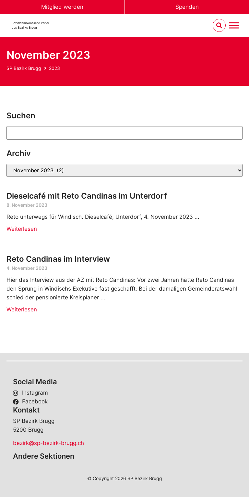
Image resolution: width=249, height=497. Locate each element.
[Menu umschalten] (234, 25)
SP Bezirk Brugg (23, 68)
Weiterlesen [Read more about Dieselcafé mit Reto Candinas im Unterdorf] (21, 229)
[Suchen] (124, 133)
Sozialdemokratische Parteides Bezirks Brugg (30, 25)
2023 (54, 68)
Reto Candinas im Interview (58, 259)
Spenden (187, 7)
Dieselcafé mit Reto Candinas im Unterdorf (86, 196)
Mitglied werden (62, 7)
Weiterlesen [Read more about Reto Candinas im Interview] (21, 309)
